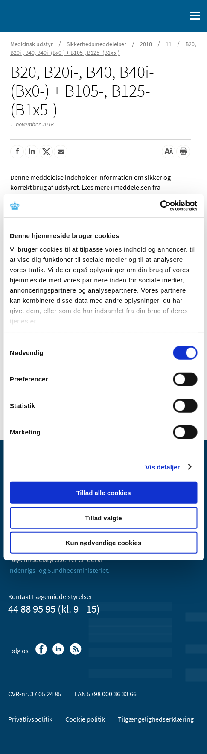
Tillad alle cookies (103, 492)
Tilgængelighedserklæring (156, 719)
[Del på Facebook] (17, 151)
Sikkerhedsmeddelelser (96, 44)
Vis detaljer (163, 466)
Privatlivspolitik (30, 719)
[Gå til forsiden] (43, 15)
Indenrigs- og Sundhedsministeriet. (59, 570)
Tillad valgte (103, 517)
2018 (146, 44)
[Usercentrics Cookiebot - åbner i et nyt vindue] (159, 205)
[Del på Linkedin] (31, 151)
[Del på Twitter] (46, 151)
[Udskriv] (183, 151)
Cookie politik (85, 719)
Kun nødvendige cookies (104, 542)
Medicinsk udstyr (31, 44)
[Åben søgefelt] (178, 16)
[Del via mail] (60, 151)
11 (169, 44)
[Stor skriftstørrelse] (168, 151)
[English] (158, 16)
